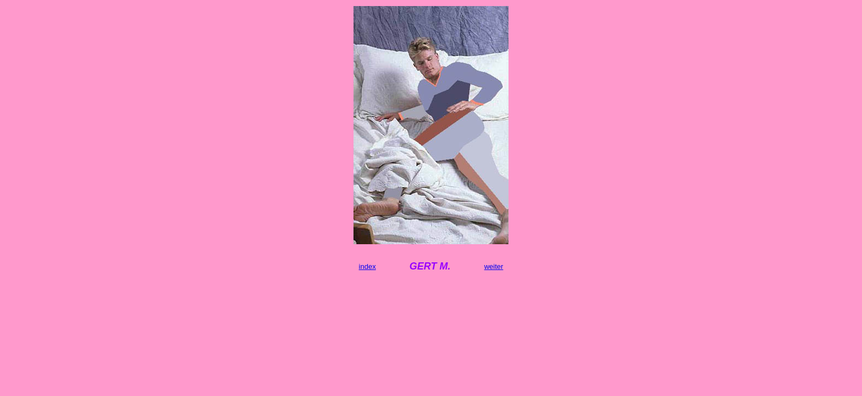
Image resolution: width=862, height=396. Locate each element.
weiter (494, 266)
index (367, 266)
